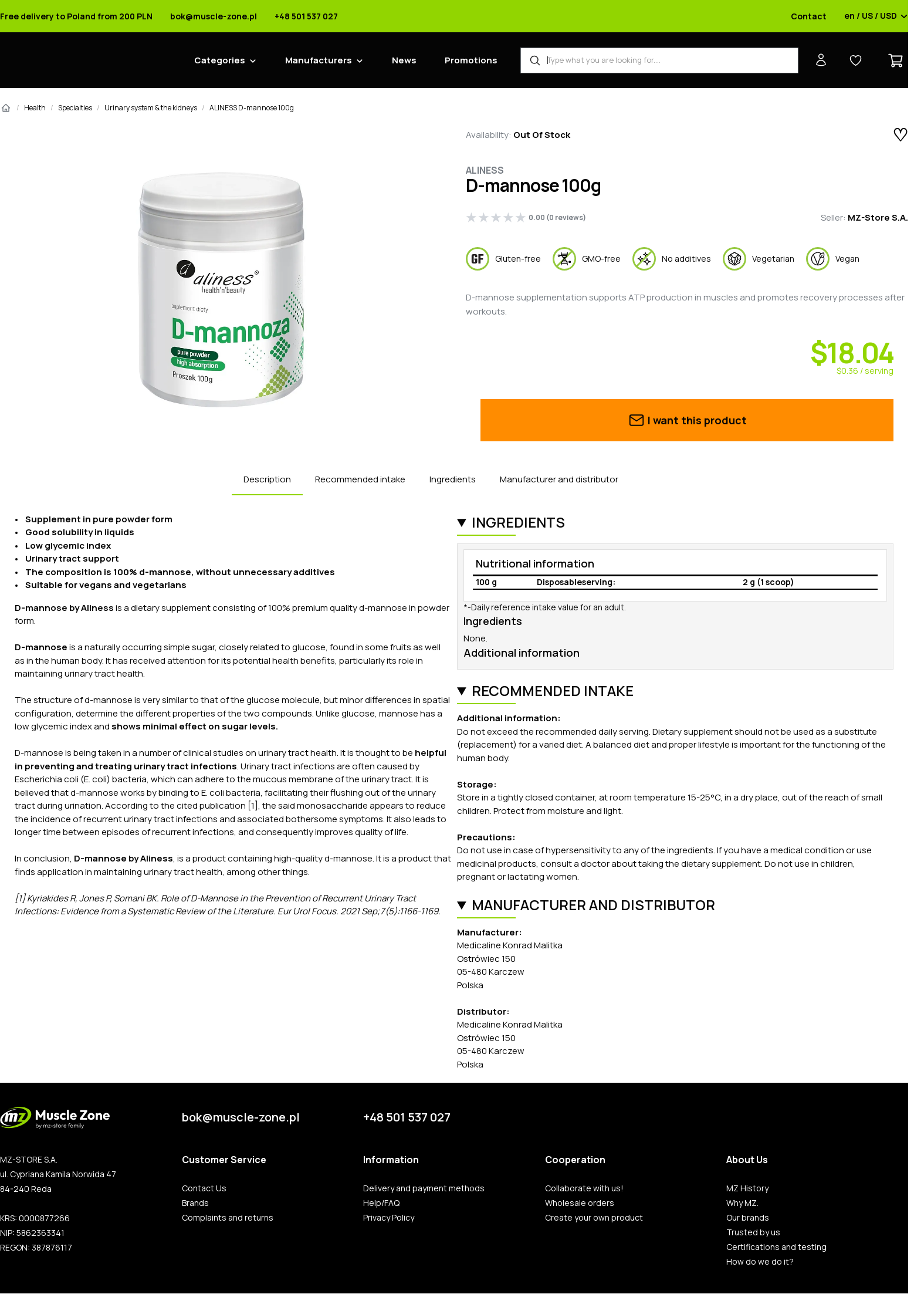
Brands (195, 1203)
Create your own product (594, 1218)
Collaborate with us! (584, 1188)
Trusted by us (753, 1232)
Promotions (471, 60)
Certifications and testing (776, 1247)
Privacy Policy (388, 1218)
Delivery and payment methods (424, 1188)
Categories (219, 60)
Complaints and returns (227, 1218)
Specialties (75, 108)
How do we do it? (760, 1262)
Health (35, 108)
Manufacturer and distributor (559, 479)
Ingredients (452, 479)
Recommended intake (360, 479)
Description (267, 479)
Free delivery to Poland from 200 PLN (76, 16)
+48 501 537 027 (306, 16)
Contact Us (204, 1188)
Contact (809, 16)
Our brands (747, 1218)
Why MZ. (742, 1203)
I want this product (687, 420)
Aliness (485, 170)
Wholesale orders (579, 1203)
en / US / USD (876, 16)
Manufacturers (318, 60)
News (404, 60)
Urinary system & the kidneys (150, 108)
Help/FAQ (381, 1203)
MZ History (747, 1188)
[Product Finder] (659, 60)
